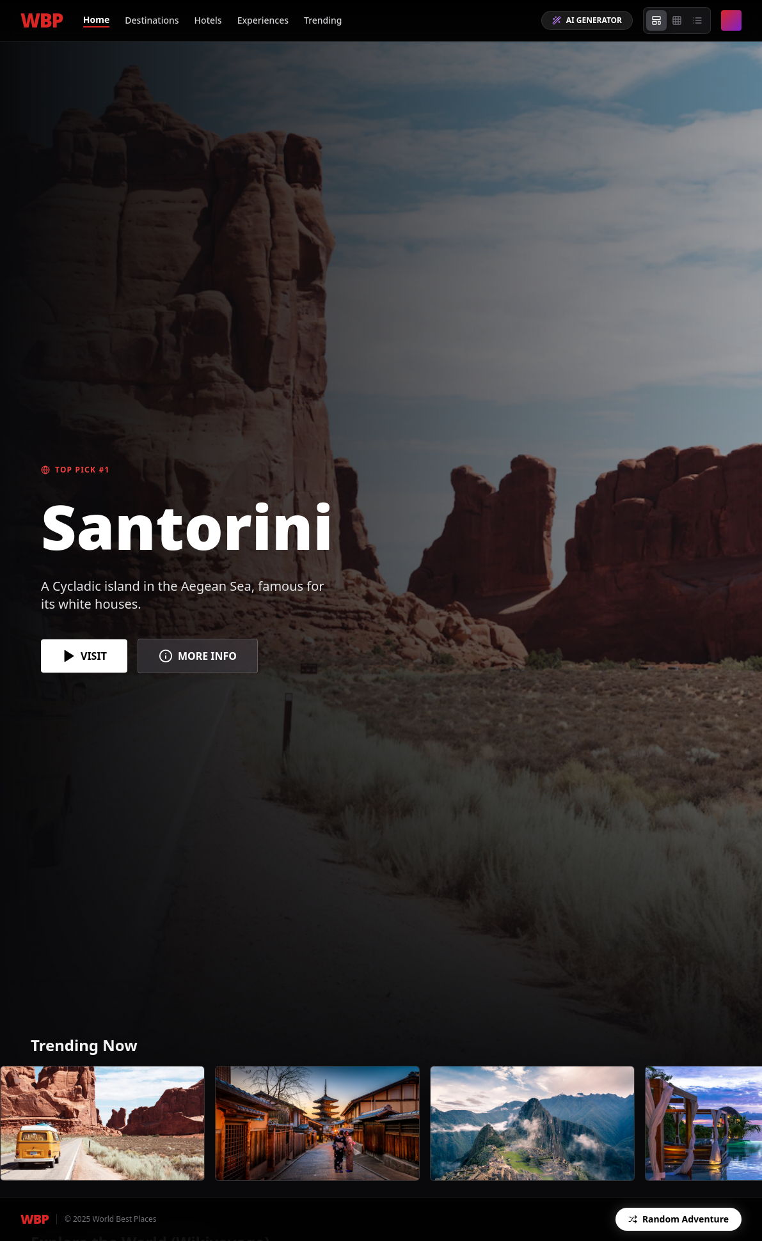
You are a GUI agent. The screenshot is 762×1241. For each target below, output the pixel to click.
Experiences (263, 20)
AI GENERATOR (587, 20)
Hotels (208, 20)
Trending (323, 20)
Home (96, 19)
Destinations (152, 20)
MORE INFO (198, 656)
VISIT (84, 656)
